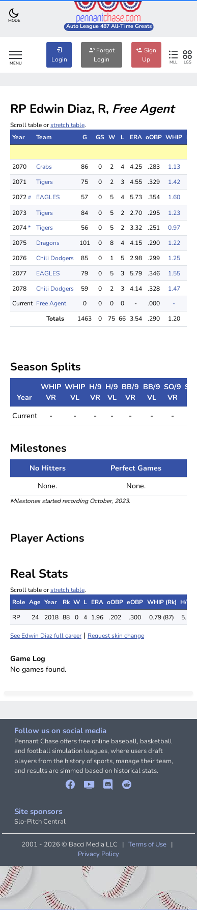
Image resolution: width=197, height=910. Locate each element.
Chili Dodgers (55, 258)
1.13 (174, 167)
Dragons (48, 243)
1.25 (174, 258)
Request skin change (116, 636)
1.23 (174, 213)
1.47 (174, 289)
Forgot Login (102, 55)
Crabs (44, 167)
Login (59, 55)
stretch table (67, 125)
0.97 (174, 228)
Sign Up (146, 55)
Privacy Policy (98, 854)
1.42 (174, 182)
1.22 (174, 243)
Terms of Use (147, 844)
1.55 (174, 273)
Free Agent (51, 303)
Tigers (44, 182)
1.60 (174, 197)
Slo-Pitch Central (40, 821)
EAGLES (48, 197)
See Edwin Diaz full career (45, 636)
